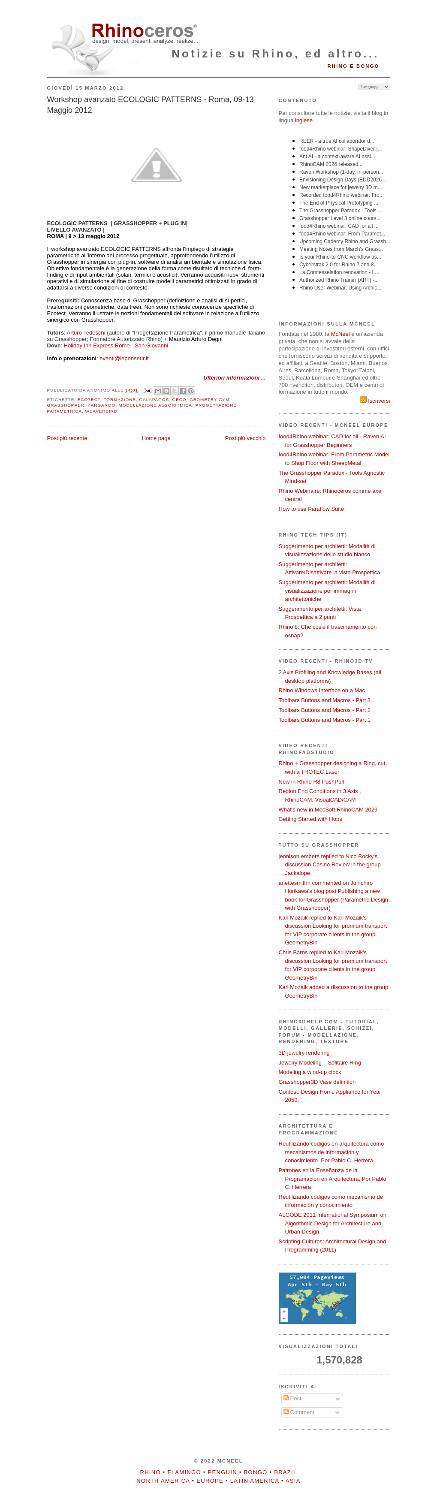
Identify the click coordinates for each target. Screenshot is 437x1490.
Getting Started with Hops (310, 819)
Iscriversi (375, 401)
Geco (179, 399)
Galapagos (154, 399)
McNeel (340, 334)
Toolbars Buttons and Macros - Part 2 (325, 710)
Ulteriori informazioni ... (234, 377)
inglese (304, 120)
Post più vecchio (245, 438)
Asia (293, 1481)
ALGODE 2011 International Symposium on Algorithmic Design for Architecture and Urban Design (332, 1223)
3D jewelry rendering (304, 1053)
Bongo (256, 1472)
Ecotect (89, 399)
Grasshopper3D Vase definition (317, 1082)
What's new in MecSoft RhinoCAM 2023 (328, 809)
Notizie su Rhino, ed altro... (275, 53)
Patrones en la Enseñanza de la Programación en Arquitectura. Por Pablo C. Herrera (332, 1178)
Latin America (254, 1481)
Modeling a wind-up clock (310, 1072)
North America (163, 1481)
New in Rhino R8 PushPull (311, 781)
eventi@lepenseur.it (123, 358)
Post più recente (67, 438)
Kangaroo (101, 405)
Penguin (222, 1472)
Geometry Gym (209, 399)
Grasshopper (65, 405)
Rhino (150, 1472)
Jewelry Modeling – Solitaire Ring (320, 1062)
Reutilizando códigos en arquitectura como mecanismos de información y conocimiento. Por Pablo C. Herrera (331, 1152)
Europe (209, 1481)
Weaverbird (101, 411)
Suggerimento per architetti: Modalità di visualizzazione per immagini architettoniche (327, 590)
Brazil (285, 1472)
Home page (156, 438)
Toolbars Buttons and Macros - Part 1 (325, 720)
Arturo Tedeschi (86, 332)
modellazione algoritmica (155, 405)
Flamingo (184, 1472)
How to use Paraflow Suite (311, 509)
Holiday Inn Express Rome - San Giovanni (116, 345)
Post (292, 1398)
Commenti (299, 1412)
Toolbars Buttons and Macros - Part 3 (325, 700)
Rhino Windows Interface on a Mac (322, 690)
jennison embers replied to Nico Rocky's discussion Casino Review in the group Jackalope (330, 864)
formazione (119, 399)
